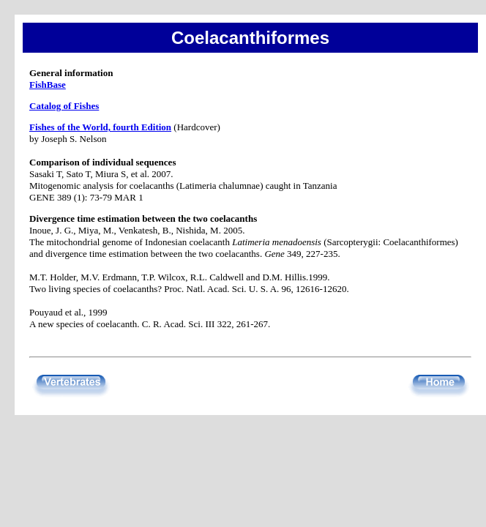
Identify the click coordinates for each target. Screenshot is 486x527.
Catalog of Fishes (64, 105)
